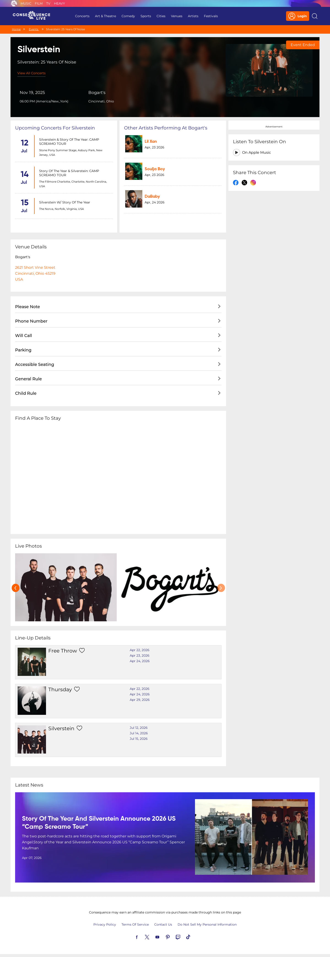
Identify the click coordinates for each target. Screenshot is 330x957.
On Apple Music (256, 152)
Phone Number (31, 321)
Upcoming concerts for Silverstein (55, 128)
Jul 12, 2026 (139, 728)
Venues (176, 16)
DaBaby (152, 197)
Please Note (27, 306)
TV (48, 3)
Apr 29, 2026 (140, 700)
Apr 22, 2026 (139, 650)
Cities (161, 16)
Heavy (59, 3)
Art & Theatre (105, 16)
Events (34, 29)
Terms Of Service (135, 924)
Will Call (23, 335)
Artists (193, 16)
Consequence (14, 3)
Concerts (82, 16)
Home (16, 29)
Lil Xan (151, 142)
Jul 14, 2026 (139, 733)
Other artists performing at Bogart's (165, 128)
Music (26, 3)
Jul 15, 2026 (139, 739)
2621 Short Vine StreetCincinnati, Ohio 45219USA (35, 273)
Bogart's (96, 92)
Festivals (211, 16)
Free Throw (62, 651)
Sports (146, 16)
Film (39, 3)
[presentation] (15, 588)
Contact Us (163, 924)
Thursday (60, 689)
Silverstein (61, 728)
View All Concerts (31, 73)
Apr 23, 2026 (139, 655)
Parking (23, 350)
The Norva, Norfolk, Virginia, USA (61, 209)
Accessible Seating (34, 364)
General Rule (28, 378)
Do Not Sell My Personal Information (207, 924)
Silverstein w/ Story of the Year (64, 202)
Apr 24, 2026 (140, 661)
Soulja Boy (155, 169)
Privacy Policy (104, 924)
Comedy (128, 16)
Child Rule (26, 393)
